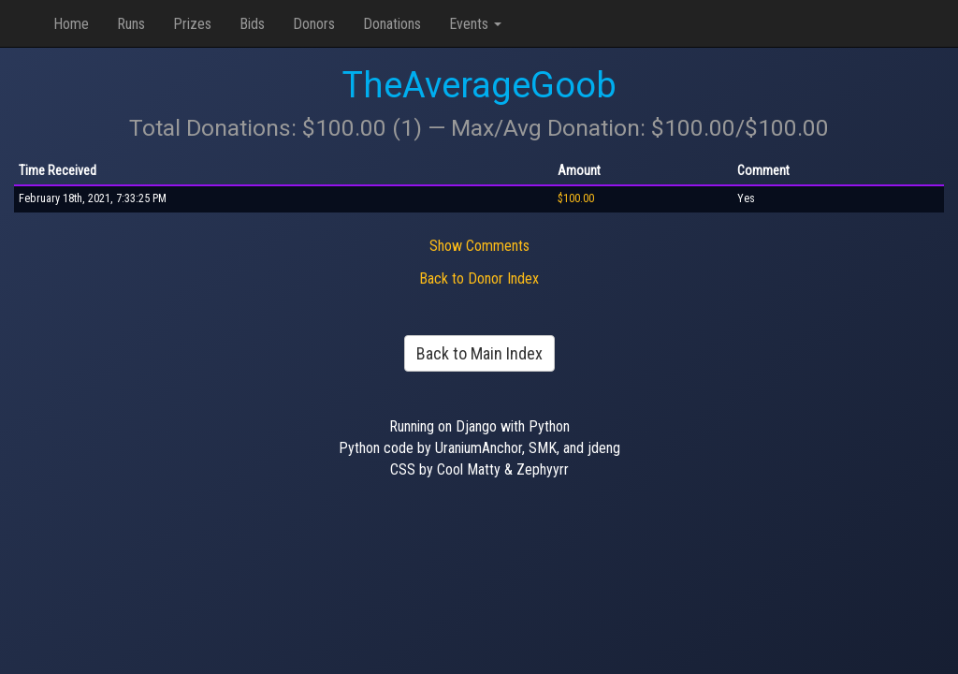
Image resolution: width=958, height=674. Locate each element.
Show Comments (479, 246)
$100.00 (576, 198)
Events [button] (475, 24)
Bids (252, 24)
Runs (131, 24)
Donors (314, 24)
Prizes (192, 24)
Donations (392, 24)
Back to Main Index (479, 353)
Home (71, 24)
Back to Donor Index (479, 278)
